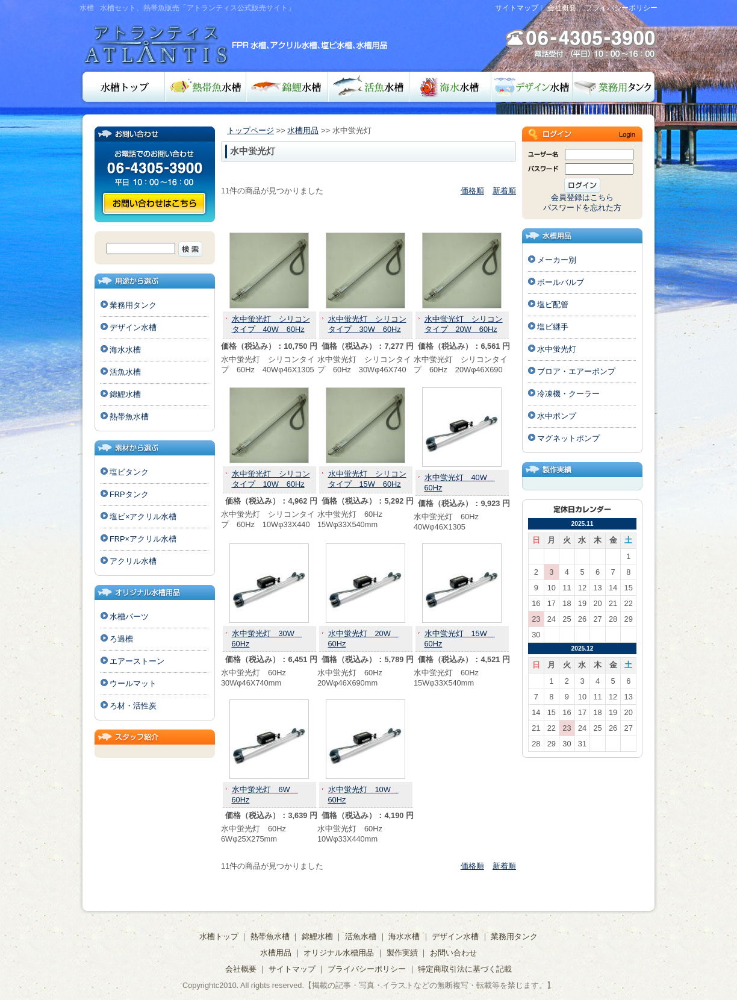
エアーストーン (137, 661)
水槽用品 (303, 130)
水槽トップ (122, 87)
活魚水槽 (368, 87)
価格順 (472, 190)
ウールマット (133, 683)
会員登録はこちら (582, 197)
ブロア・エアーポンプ (576, 371)
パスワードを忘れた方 (582, 207)
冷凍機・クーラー (568, 393)
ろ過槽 (121, 638)
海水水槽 (450, 87)
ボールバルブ (560, 282)
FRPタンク (129, 494)
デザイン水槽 (532, 87)
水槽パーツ (129, 616)
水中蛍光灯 (556, 349)
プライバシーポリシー (621, 8)
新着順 (504, 190)
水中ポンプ (556, 415)
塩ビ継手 (552, 326)
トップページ (250, 130)
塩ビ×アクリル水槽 (143, 516)
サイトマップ (516, 8)
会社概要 (561, 8)
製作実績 (402, 952)
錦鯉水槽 (287, 87)
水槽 (86, 8)
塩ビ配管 (552, 304)
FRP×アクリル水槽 (143, 538)
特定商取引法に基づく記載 (465, 968)
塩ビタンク (129, 472)
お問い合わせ (154, 203)
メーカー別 (556, 259)
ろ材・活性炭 (133, 705)
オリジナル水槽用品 (338, 952)
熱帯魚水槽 (205, 87)
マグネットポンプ (568, 438)
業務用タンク (615, 87)
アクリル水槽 (133, 561)
